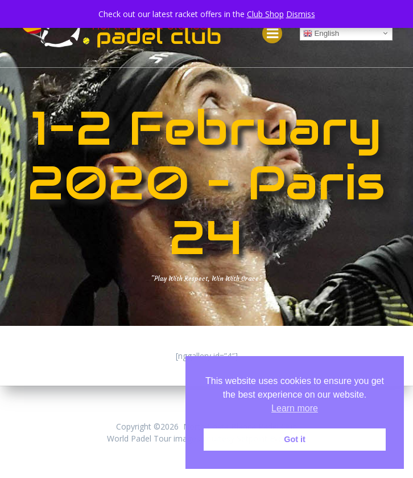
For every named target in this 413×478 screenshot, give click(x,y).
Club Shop (265, 14)
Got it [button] (294, 439)
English (321, 33)
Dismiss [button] (300, 14)
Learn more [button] (294, 408)
